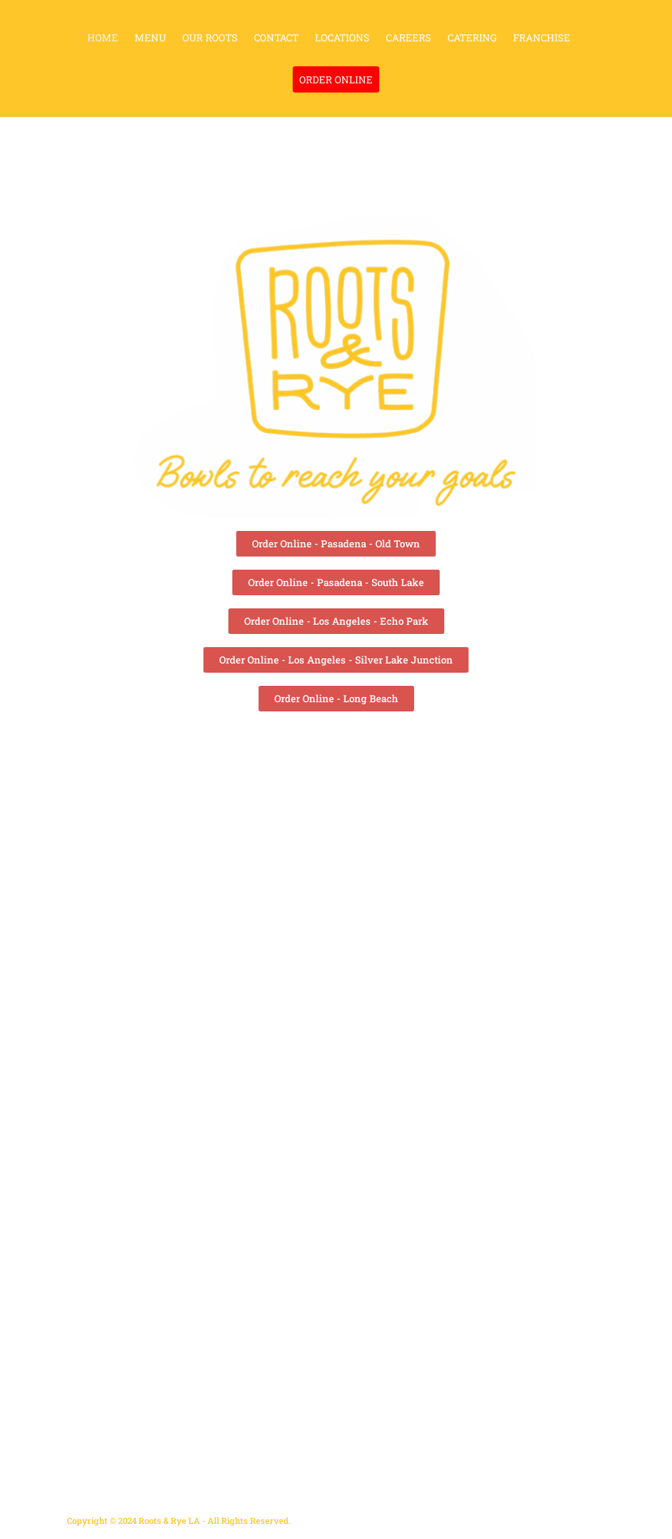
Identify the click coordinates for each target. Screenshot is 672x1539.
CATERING (472, 38)
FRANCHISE (541, 38)
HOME (102, 38)
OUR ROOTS (210, 38)
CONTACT (276, 38)
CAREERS (408, 38)
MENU (150, 38)
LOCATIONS (342, 38)
